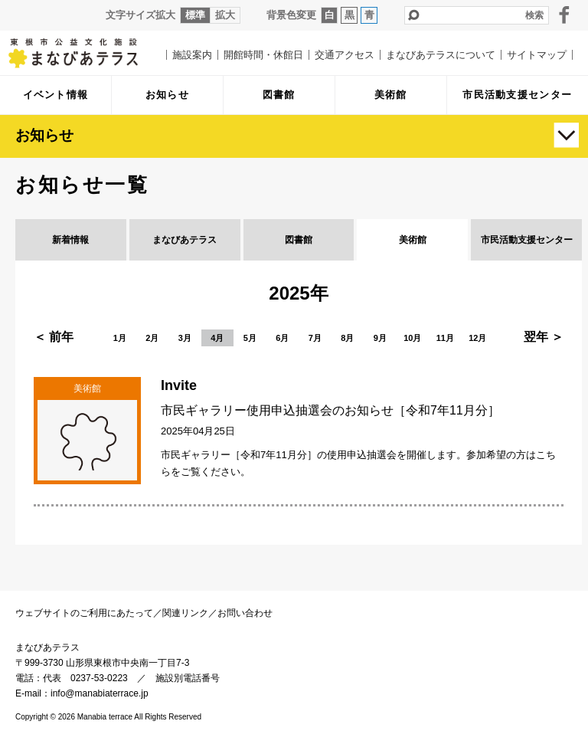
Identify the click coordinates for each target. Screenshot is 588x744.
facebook (564, 15)
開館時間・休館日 (263, 55)
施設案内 (192, 55)
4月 (217, 338)
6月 (282, 338)
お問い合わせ (245, 613)
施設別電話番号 (187, 678)
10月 (412, 338)
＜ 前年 (54, 336)
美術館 (412, 239)
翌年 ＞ (544, 336)
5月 (249, 338)
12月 (477, 338)
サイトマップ (537, 55)
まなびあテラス (84, 53)
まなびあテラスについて (440, 55)
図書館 (298, 239)
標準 (195, 15)
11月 (445, 338)
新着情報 (70, 239)
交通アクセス (344, 55)
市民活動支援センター (527, 239)
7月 (315, 338)
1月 (119, 338)
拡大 (225, 15)
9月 (380, 338)
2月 (151, 338)
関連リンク (185, 613)
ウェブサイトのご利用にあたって (84, 613)
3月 (184, 338)
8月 (347, 338)
